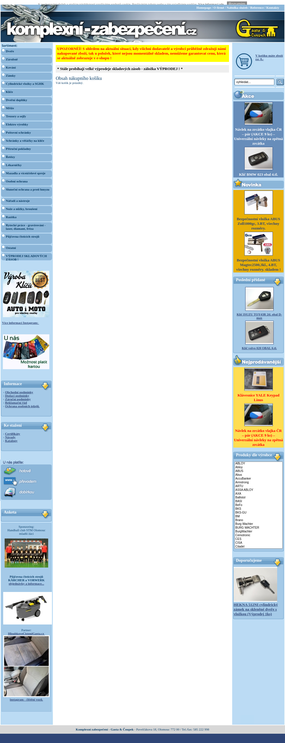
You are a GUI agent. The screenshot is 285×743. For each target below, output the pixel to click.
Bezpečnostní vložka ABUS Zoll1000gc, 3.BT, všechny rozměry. (258, 219)
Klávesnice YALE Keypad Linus (258, 392)
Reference (257, 3)
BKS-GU (258, 508)
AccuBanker (258, 474)
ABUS (258, 467)
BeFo (258, 500)
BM (258, 512)
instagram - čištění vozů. (26, 695)
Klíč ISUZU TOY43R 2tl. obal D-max (259, 311)
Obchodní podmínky (19, 387)
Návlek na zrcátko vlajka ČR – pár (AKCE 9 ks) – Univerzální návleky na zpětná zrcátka (258, 132)
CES (258, 534)
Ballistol (258, 493)
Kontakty (272, 3)
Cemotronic (258, 531)
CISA (258, 538)
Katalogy (11, 436)
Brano (258, 516)
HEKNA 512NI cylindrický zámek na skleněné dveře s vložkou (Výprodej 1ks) (256, 604)
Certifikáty (12, 429)
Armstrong (258, 478)
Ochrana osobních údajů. (22, 401)
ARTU (258, 482)
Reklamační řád (16, 398)
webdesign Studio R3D (142, 741)
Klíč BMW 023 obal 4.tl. (258, 170)
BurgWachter (258, 527)
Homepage (203, 3)
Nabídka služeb (237, 3)
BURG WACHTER (258, 523)
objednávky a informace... (26, 579)
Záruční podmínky (17, 394)
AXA (258, 489)
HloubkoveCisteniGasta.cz (26, 629)
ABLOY (258, 459)
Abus (258, 470)
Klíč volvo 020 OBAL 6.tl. (259, 343)
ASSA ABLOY (258, 485)
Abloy (258, 463)
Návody (10, 432)
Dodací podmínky (17, 391)
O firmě (218, 3)
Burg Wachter (258, 519)
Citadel (258, 542)
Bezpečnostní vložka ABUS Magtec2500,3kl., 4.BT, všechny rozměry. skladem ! (258, 260)
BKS (258, 504)
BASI (258, 497)
